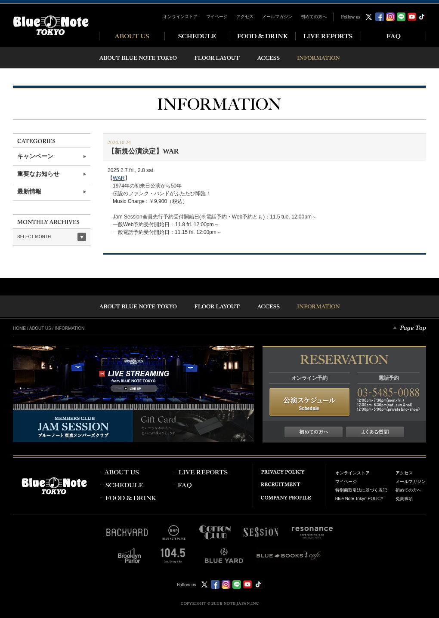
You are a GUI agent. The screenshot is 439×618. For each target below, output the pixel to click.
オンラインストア (180, 16)
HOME (19, 328)
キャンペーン (35, 156)
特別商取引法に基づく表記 (361, 490)
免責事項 (404, 498)
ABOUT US (40, 328)
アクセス (245, 16)
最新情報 (29, 191)
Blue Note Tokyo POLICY (359, 498)
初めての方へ (314, 16)
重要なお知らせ (38, 174)
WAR (119, 178)
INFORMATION (69, 328)
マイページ (217, 16)
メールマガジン (277, 16)
